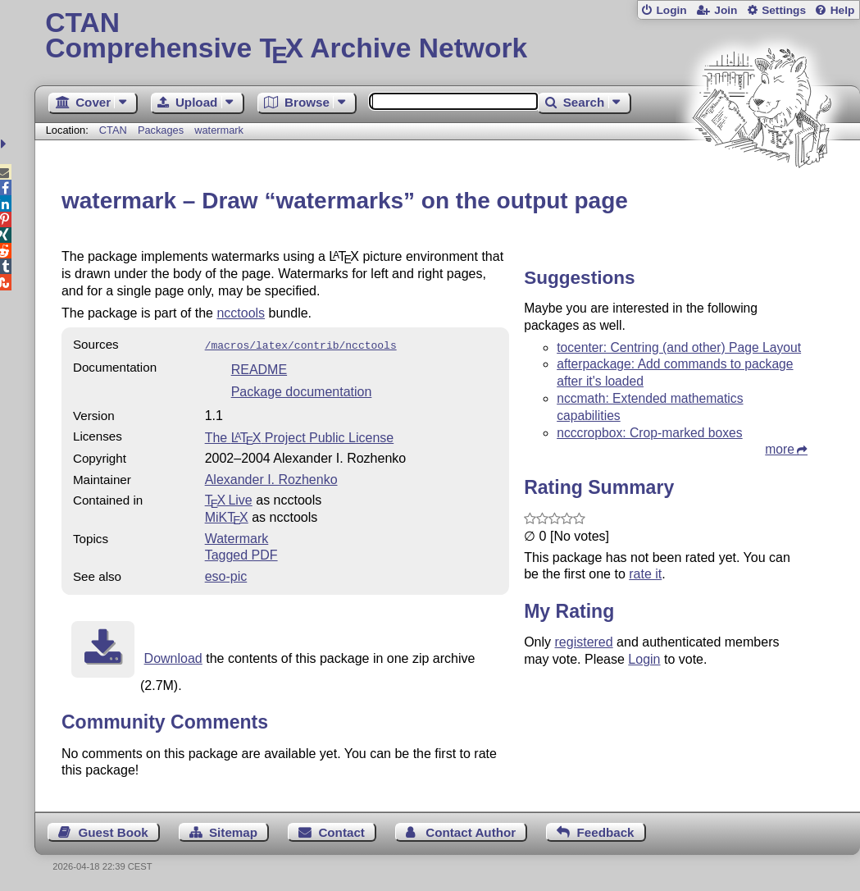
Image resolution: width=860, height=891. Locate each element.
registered (584, 642)
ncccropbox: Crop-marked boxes (649, 433)
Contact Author (470, 831)
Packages (162, 130)
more (779, 449)
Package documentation (301, 390)
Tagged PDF (241, 553)
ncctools (240, 313)
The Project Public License (299, 436)
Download (173, 657)
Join (725, 10)
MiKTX (226, 516)
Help (842, 10)
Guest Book (113, 831)
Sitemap (233, 831)
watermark (218, 130)
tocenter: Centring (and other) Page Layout (679, 347)
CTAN (113, 130)
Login (671, 10)
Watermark (237, 537)
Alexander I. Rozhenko (271, 478)
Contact (341, 831)
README (259, 368)
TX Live (229, 498)
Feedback (605, 831)
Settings (784, 10)
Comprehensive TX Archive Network (447, 37)
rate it (645, 574)
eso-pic (226, 575)
